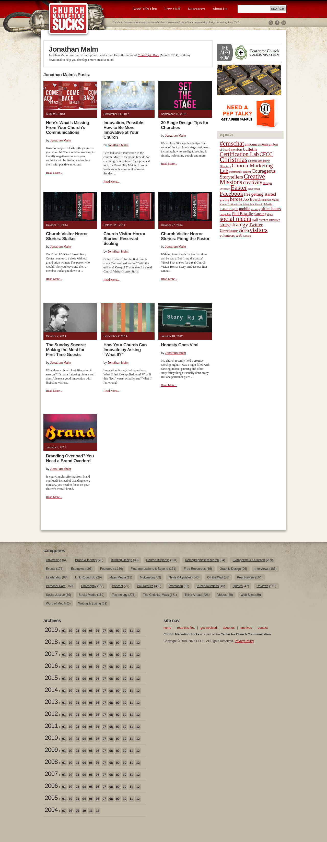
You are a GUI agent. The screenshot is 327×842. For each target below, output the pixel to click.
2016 (51, 665)
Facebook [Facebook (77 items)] (231, 193)
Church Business (157, 560)
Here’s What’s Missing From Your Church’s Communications (67, 127)
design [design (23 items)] (267, 183)
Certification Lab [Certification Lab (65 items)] (239, 154)
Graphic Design (230, 569)
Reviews (262, 586)
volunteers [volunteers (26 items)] (227, 235)
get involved (209, 628)
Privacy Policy (244, 641)
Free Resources (195, 569)
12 (137, 631)
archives (246, 628)
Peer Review (245, 577)
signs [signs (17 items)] (270, 214)
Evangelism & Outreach (249, 560)
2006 (51, 785)
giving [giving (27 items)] (224, 199)
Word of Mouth (56, 603)
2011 (51, 725)
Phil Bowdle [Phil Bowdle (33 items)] (242, 213)
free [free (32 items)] (247, 194)
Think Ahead (193, 595)
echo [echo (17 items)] (250, 188)
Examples (78, 569)
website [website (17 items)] (247, 235)
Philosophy (88, 586)
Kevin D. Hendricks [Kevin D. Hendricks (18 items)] (231, 204)
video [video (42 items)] (244, 230)
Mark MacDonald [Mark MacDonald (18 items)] (253, 204)
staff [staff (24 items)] (255, 220)
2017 (51, 653)
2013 (51, 701)
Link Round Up (85, 577)
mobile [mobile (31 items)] (244, 209)
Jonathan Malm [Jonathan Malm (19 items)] (270, 199)
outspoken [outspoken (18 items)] (225, 214)
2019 (51, 629)
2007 (51, 773)
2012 (51, 713)
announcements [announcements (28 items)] (256, 144)
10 (124, 631)
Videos (222, 595)
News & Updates (180, 577)
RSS (283, 22)
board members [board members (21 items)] (232, 149)
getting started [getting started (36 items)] (263, 194)
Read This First (145, 9)
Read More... (54, 172)
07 (104, 631)
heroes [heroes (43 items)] (236, 199)
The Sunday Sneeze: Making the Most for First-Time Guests (66, 349)
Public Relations (208, 586)
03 (77, 631)
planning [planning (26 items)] (259, 214)
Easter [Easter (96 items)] (239, 187)
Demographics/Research (202, 560)
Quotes (238, 586)
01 (63, 631)
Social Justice (55, 595)
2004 (51, 809)
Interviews (261, 569)
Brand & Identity (86, 560)
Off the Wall (215, 577)
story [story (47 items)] (225, 224)
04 (84, 631)
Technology (119, 595)
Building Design (121, 560)
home (167, 628)
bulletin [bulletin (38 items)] (250, 149)
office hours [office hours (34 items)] (271, 208)
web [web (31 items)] (239, 235)
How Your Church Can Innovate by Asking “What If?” (125, 349)
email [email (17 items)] (257, 188)
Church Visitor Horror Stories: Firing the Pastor (185, 236)
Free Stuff (172, 9)
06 (97, 631)
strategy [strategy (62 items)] (239, 224)
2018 (51, 641)
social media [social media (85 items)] (235, 218)
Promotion (176, 586)
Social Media (87, 595)
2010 (51, 737)
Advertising (53, 560)
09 (117, 631)
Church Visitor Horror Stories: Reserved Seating (124, 238)
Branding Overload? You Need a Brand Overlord (70, 458)
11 (131, 631)
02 (70, 631)
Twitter (270, 22)
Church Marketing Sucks (68, 19)
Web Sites (247, 595)
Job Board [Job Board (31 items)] (251, 199)
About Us (220, 9)
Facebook (277, 22)
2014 (51, 689)
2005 (51, 797)
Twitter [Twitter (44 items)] (256, 224)
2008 (51, 761)
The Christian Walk (156, 595)
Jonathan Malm (60, 140)
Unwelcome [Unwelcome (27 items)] (229, 231)
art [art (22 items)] (270, 144)
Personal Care (56, 586)
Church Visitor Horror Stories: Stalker (67, 236)
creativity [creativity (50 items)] (252, 182)
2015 (51, 677)
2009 (51, 749)
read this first (186, 628)
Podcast (117, 586)
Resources (196, 9)
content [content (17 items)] (247, 171)
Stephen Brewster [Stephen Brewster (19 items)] (269, 219)
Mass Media (117, 577)
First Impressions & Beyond (149, 569)
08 (111, 631)
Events (50, 569)
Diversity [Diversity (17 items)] (225, 188)
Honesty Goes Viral (179, 344)
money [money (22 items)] (255, 209)
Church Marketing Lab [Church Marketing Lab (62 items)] (246, 168)
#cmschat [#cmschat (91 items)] (232, 143)
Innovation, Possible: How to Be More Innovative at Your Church (123, 130)
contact (263, 628)
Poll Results (145, 586)
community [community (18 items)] (235, 171)
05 (90, 631)
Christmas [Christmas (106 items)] (233, 159)
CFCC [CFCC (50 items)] (266, 154)
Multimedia (147, 577)
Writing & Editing (89, 603)
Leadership (53, 577)
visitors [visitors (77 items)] (258, 230)
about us (229, 628)
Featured (106, 569)
